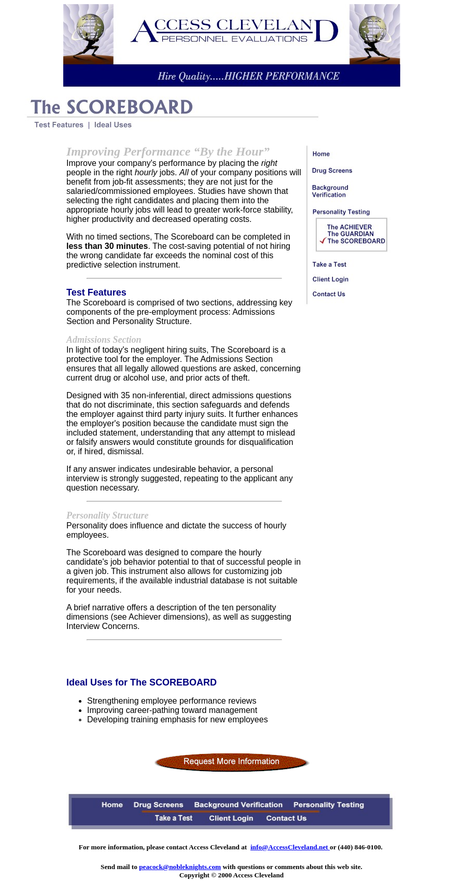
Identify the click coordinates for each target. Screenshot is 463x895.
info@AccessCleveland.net (290, 847)
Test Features (96, 292)
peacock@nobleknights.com (180, 867)
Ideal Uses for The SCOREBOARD (141, 682)
